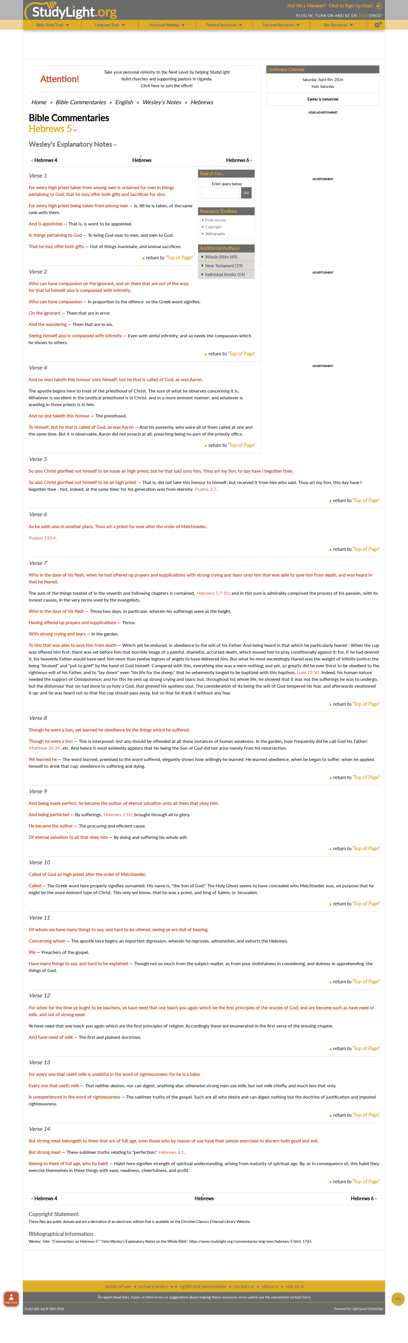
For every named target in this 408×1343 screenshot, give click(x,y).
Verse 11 (39, 917)
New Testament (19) (224, 265)
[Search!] (246, 193)
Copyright (213, 227)
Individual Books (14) (225, 274)
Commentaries (81, 102)
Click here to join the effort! (167, 85)
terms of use (118, 1286)
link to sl (294, 1286)
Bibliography (215, 233)
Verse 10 (39, 862)
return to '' (169, 258)
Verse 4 (37, 367)
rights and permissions (203, 1286)
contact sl (244, 1286)
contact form (300, 1297)
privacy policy (153, 1286)
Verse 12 (39, 995)
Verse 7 (37, 563)
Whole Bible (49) (221, 256)
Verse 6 (37, 514)
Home (38, 102)
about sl (270, 1286)
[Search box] (220, 193)
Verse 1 (37, 175)
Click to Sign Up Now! (351, 5)
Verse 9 (37, 791)
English (124, 102)
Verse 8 (37, 718)
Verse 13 (39, 1062)
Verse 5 (37, 459)
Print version (215, 220)
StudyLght (63, 12)
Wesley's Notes (161, 102)
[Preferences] (378, 25)
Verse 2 (37, 271)
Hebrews (201, 102)
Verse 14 (39, 1129)
